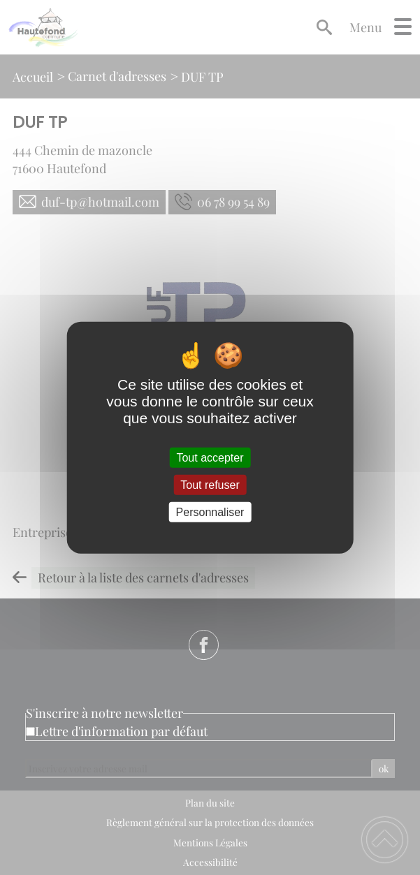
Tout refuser (209, 484)
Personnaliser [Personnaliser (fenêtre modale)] (210, 512)
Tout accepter (209, 457)
